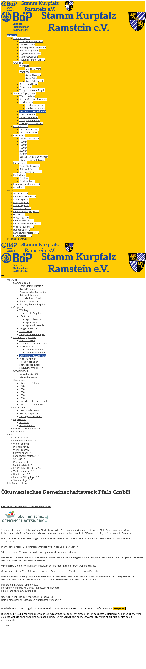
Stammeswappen (28, 56)
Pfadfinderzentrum (17, 238)
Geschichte (19, 135)
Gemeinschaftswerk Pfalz (32, 111)
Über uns (12, 35)
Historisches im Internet (32, 159)
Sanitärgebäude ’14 (23, 220)
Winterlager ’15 (21, 205)
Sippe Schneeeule (34, 80)
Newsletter (19, 187)
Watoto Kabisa (27, 96)
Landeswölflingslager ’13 (26, 232)
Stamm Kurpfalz (21, 38)
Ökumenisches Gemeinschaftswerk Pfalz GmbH (26, 506)
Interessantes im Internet (26, 184)
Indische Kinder (27, 114)
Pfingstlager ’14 (21, 217)
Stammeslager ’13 (22, 235)
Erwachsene (25, 86)
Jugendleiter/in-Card (30, 53)
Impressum (19, 596)
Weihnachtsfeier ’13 (23, 226)
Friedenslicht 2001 (35, 105)
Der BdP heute (27, 44)
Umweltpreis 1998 (29, 129)
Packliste (24, 178)
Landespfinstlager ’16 (24, 196)
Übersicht (6, 596)
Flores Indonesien (28, 117)
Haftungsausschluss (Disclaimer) (18, 599)
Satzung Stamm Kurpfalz (32, 59)
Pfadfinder (24, 71)
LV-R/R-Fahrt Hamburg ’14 (27, 223)
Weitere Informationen (100, 608)
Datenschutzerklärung (49, 599)
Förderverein (20, 162)
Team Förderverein (29, 165)
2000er (23, 150)
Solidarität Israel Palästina (33, 99)
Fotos (10, 190)
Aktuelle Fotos (20, 193)
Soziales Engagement (24, 93)
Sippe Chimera (33, 74)
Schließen (6, 625)
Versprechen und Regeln (32, 90)
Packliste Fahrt (27, 181)
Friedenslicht (26, 102)
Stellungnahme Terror (31, 123)
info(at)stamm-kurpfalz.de (22, 590)
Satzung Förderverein (30, 171)
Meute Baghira (33, 68)
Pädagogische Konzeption (32, 47)
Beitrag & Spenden (29, 50)
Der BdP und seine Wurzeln (33, 156)
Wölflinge (24, 65)
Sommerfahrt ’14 (22, 208)
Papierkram (19, 175)
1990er (23, 147)
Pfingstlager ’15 (21, 202)
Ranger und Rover (28, 83)
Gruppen (18, 62)
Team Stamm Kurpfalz (31, 41)
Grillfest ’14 (19, 214)
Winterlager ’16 (21, 199)
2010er (23, 153)
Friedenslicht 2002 (35, 108)
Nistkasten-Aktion (28, 132)
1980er (23, 144)
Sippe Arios (31, 77)
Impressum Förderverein (40, 596)
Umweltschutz (20, 126)
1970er (23, 141)
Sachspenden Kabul (29, 120)
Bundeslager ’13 (21, 229)
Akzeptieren (119, 608)
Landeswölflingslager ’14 (26, 211)
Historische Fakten (29, 138)
